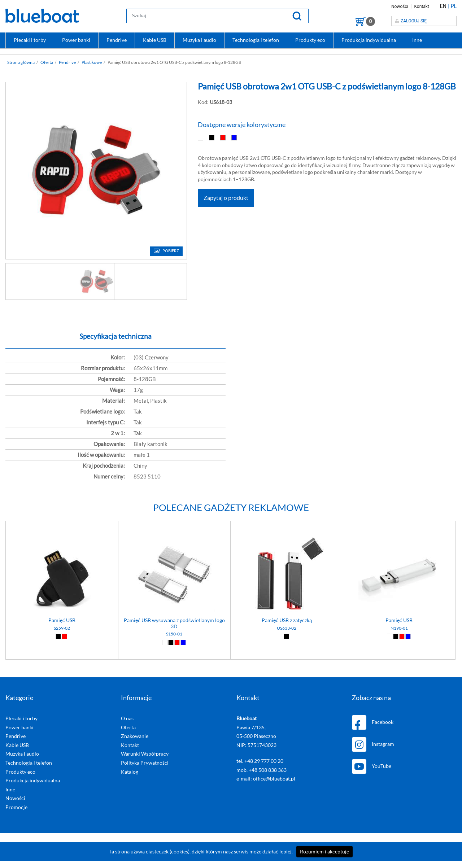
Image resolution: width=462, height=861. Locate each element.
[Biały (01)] (164, 642)
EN (443, 6)
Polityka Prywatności (145, 763)
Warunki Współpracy (145, 754)
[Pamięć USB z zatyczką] (286, 529)
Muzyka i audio (199, 40)
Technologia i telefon (255, 40)
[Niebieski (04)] (183, 642)
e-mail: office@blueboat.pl (265, 779)
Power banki (76, 40)
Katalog (129, 772)
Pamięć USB (61, 620)
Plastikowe (92, 62)
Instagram (373, 744)
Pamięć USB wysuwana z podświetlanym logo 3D (174, 623)
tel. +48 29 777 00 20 (259, 761)
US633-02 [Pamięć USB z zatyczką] (286, 628)
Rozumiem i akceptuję (324, 852)
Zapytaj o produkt (226, 198)
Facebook (372, 722)
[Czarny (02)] (58, 636)
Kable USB (154, 40)
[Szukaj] (296, 15)
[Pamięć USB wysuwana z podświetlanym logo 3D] (174, 529)
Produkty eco (310, 40)
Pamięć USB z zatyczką (287, 620)
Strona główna (21, 62)
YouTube (371, 766)
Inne (417, 40)
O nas (127, 718)
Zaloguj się (411, 20)
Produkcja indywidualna (368, 40)
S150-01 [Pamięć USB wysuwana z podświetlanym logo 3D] (174, 634)
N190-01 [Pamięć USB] (399, 628)
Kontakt (421, 6)
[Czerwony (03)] (64, 636)
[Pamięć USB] (62, 529)
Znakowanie (134, 736)
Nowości (400, 6)
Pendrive (116, 40)
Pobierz (170, 251)
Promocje (16, 807)
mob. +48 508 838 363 (261, 770)
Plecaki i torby (30, 40)
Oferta (46, 62)
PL (454, 6)
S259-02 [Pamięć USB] (62, 628)
